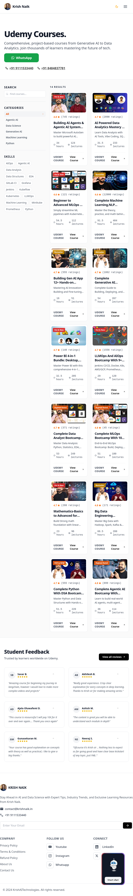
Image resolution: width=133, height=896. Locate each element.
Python (29, 209)
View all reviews (113, 657)
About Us (6, 864)
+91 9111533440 (19, 68)
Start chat (113, 880)
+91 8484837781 (51, 68)
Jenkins (10, 189)
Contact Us (7, 870)
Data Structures (15, 176)
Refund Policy (9, 858)
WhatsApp (21, 58)
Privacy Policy (8, 845)
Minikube (37, 202)
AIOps (9, 163)
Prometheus (13, 209)
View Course (77, 158)
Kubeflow (24, 189)
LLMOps (29, 196)
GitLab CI (11, 183)
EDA (31, 176)
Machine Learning (16, 202)
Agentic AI (24, 163)
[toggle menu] (125, 6)
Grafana (26, 183)
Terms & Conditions (12, 852)
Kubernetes (12, 196)
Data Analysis (13, 169)
